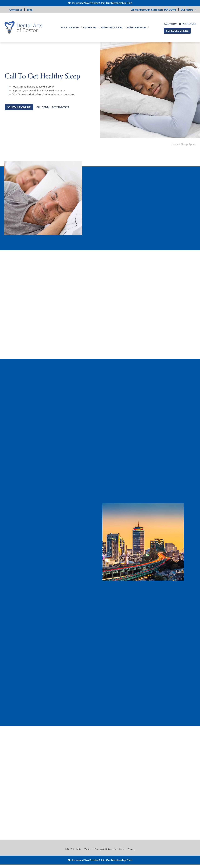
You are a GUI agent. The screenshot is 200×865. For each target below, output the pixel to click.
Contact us (15, 10)
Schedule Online (178, 31)
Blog (29, 10)
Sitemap (131, 849)
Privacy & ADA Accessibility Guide (109, 849)
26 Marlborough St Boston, (153, 10)
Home (64, 27)
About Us (74, 27)
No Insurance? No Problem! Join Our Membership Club (100, 3)
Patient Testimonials (111, 27)
